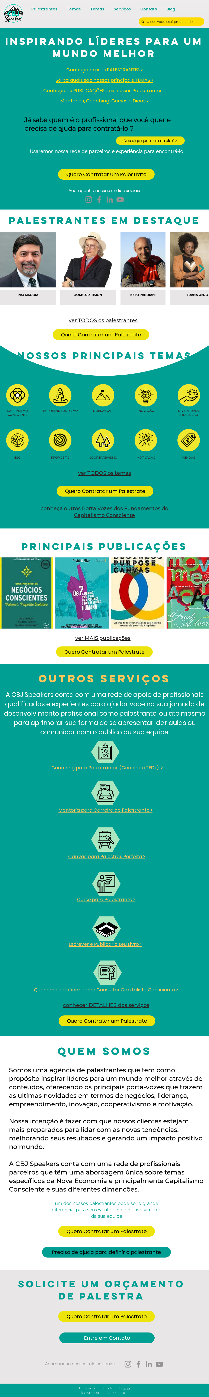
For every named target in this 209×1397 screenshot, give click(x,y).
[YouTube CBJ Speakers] (120, 199)
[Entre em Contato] (107, 1337)
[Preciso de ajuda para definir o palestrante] (106, 1252)
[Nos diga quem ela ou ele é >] (150, 140)
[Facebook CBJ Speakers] (99, 199)
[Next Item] (201, 268)
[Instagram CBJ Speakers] (88, 199)
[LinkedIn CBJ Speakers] (109, 199)
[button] (106, 174)
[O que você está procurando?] (171, 21)
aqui (126, 1388)
